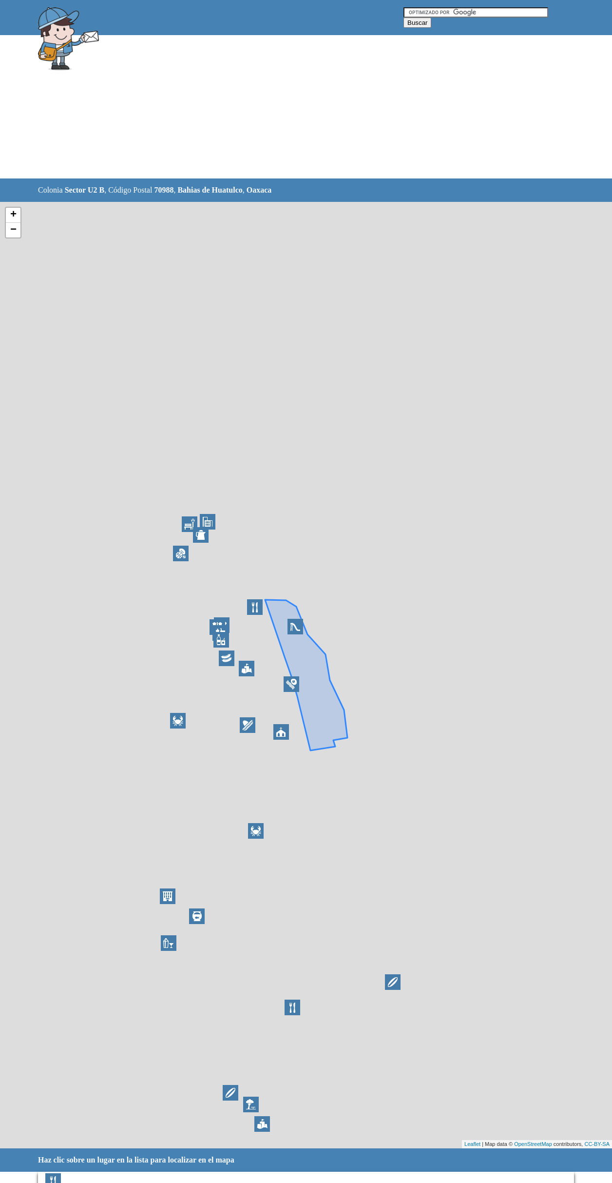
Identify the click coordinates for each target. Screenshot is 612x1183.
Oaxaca (259, 190)
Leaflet (472, 1144)
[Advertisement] (281, 107)
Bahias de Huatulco (209, 190)
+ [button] (13, 215)
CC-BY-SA (597, 1144)
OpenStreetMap (533, 1144)
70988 (163, 190)
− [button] (13, 230)
